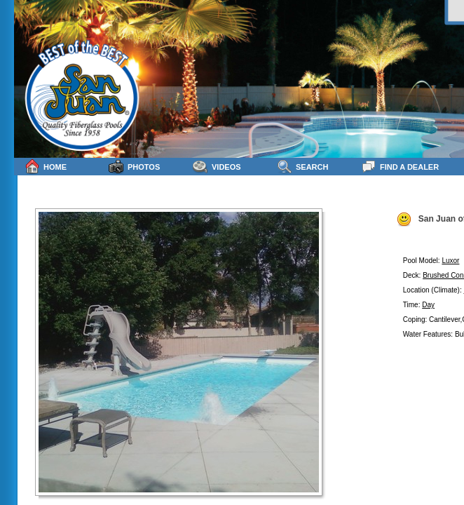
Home (46, 166)
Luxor (450, 260)
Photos (134, 166)
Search (302, 166)
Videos (217, 166)
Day (428, 305)
